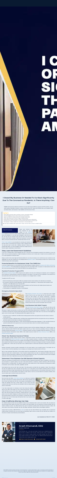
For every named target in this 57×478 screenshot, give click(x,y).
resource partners (18, 330)
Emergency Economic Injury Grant (34, 293)
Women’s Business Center (43, 331)
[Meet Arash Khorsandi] (20, 439)
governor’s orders (31, 259)
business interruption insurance (17, 339)
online (22, 409)
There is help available (6, 242)
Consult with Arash (41, 439)
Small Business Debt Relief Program (35, 307)
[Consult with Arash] (34, 439)
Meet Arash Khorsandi (27, 439)
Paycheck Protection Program (10, 272)
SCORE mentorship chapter (7, 333)
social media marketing (18, 378)
